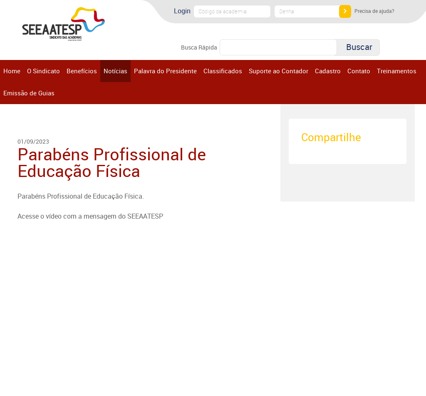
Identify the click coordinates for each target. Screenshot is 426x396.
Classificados (222, 71)
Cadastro (328, 71)
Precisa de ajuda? (374, 11)
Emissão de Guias (28, 93)
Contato (358, 71)
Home (11, 71)
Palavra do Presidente (165, 71)
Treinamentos (396, 71)
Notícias (115, 71)
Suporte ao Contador (278, 71)
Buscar (359, 46)
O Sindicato (43, 71)
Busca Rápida (199, 47)
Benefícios (82, 71)
